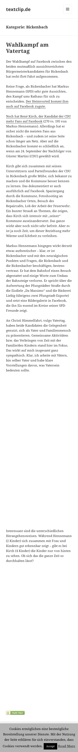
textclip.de (18, 9)
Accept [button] (50, 746)
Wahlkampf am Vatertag (27, 48)
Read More (66, 746)
